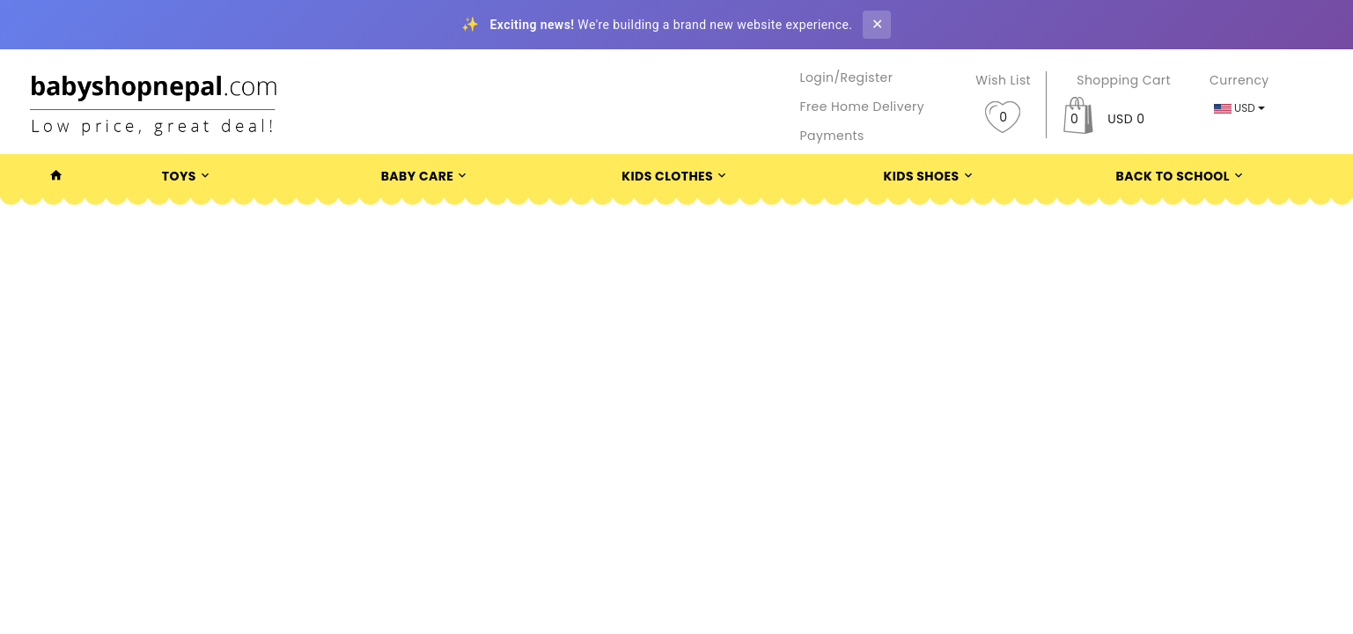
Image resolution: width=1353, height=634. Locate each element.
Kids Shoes (930, 176)
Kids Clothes (676, 176)
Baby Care (426, 176)
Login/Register (846, 77)
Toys (188, 176)
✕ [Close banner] (877, 24)
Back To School (1182, 176)
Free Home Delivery (862, 106)
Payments (832, 135)
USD (1239, 107)
